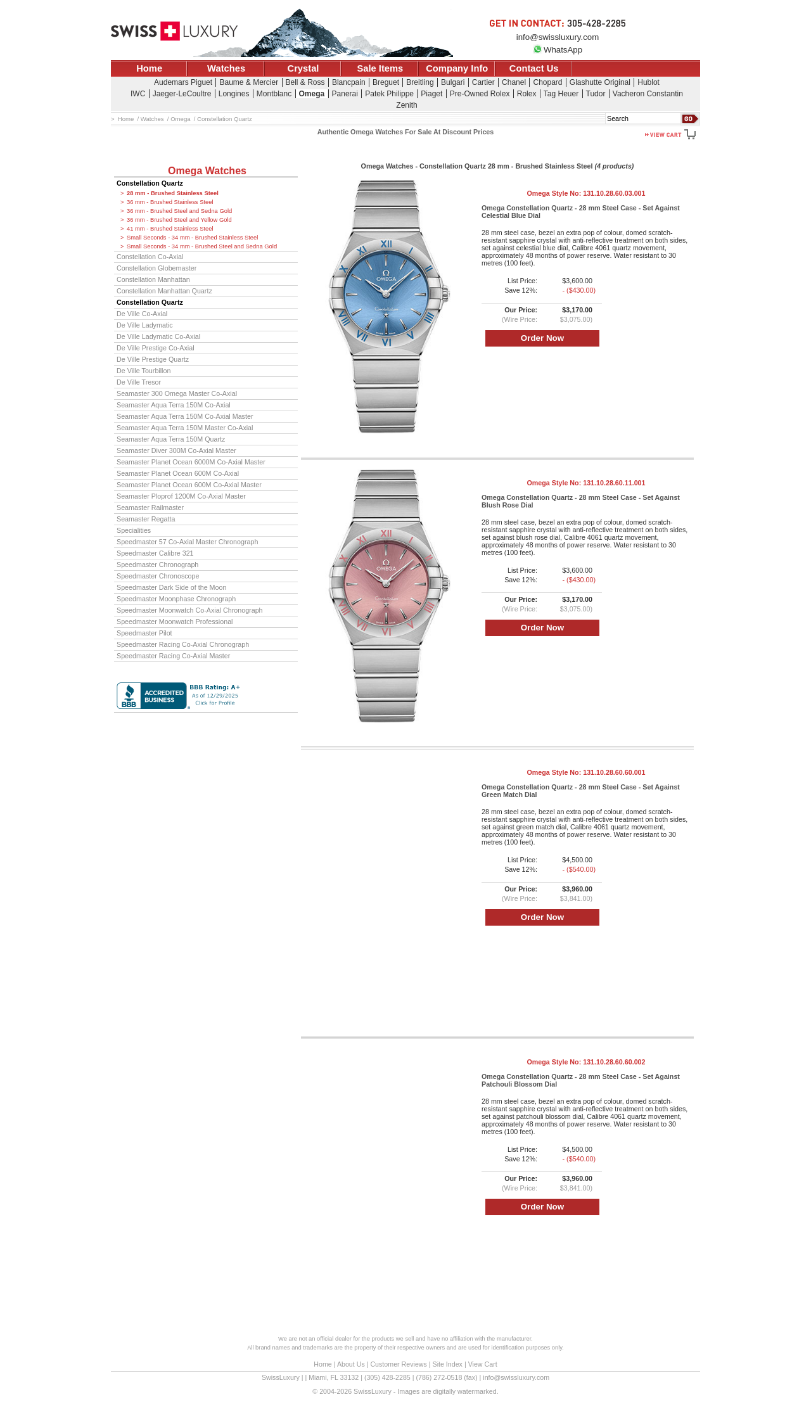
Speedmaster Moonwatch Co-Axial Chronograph (190, 610)
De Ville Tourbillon (143, 370)
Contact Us (534, 68)
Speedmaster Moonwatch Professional (175, 621)
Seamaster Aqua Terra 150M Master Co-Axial (185, 427)
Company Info (457, 68)
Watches (226, 68)
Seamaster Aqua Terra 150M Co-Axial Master (185, 416)
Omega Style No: (586, 193)
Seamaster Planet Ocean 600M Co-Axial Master (189, 484)
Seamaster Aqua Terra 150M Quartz (171, 439)
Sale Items (380, 68)
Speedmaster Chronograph (157, 564)
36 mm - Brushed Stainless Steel (170, 202)
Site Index (448, 1364)
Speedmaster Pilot (144, 633)
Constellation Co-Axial (150, 256)
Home (149, 68)
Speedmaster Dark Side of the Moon (171, 587)
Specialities (134, 530)
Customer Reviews (398, 1364)
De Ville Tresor (139, 382)
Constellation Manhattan (153, 279)
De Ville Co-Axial (142, 313)
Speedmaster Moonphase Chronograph (176, 599)
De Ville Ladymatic (145, 325)
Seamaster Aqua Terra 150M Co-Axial (174, 405)
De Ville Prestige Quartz (153, 359)
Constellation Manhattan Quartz (164, 291)
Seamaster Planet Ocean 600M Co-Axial (178, 473)
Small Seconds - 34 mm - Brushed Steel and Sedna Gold (202, 246)
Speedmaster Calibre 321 (155, 553)
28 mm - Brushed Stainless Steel (173, 193)
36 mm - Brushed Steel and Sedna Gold (179, 211)
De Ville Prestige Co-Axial (156, 348)
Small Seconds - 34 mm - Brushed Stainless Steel (192, 237)
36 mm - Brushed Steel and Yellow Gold (179, 220)
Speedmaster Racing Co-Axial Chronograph (183, 644)
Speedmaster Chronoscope (158, 576)
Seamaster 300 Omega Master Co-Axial (177, 393)
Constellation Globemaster (156, 268)
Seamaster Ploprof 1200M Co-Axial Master (181, 496)
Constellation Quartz (150, 183)
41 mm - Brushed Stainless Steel (170, 229)
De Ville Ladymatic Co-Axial (158, 336)
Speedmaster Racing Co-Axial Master (173, 656)
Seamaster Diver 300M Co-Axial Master (176, 450)
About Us (351, 1364)
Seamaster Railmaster (150, 507)
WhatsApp (557, 49)
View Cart (482, 1364)
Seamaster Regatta (146, 519)
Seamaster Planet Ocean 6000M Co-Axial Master (191, 462)
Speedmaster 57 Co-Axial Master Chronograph (187, 542)
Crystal (303, 68)
